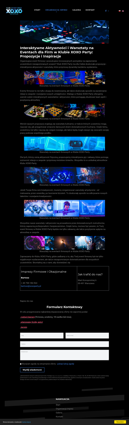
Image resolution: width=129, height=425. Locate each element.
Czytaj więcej (26, 422)
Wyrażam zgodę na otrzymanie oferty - (47, 364)
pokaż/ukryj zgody (65, 364)
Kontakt (59, 416)
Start (58, 405)
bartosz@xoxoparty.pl (31, 286)
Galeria (59, 413)
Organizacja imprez (64, 409)
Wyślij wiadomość (32, 370)
